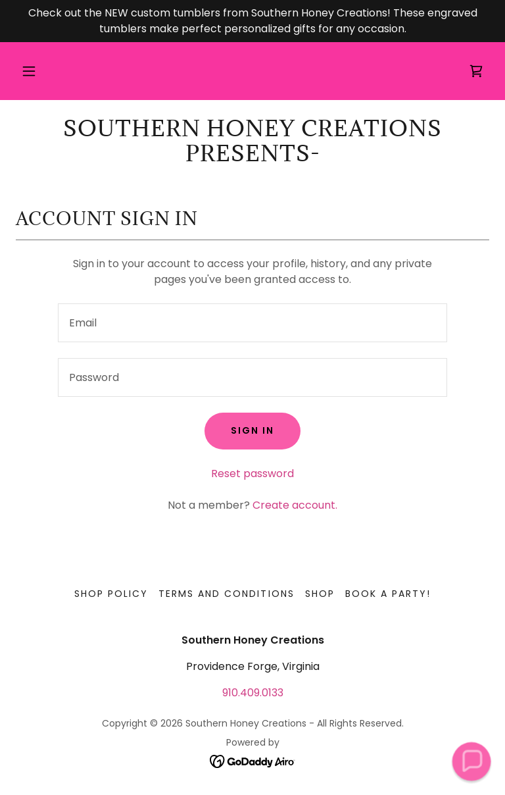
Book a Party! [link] (388, 593)
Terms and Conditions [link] (226, 593)
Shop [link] (320, 593)
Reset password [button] (252, 473)
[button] (29, 71)
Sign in (252, 430)
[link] (476, 71)
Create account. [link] (294, 505)
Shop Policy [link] (111, 593)
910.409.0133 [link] (252, 692)
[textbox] (252, 322)
